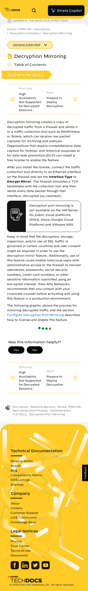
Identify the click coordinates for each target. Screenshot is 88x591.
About (15, 503)
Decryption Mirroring (57, 33)
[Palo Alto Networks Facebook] (15, 568)
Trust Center (20, 545)
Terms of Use (21, 550)
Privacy (16, 541)
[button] (85, 473)
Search (16, 465)
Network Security (43, 406)
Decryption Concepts (24, 33)
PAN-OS (25, 29)
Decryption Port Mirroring (47, 414)
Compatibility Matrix (26, 475)
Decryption (42, 29)
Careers (17, 508)
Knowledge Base (23, 522)
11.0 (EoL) (19, 414)
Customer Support (24, 512)
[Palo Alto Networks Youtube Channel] (46, 568)
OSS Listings (20, 479)
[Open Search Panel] (35, 10)
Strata (61, 406)
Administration (60, 410)
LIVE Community (24, 517)
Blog (14, 470)
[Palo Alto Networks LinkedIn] (25, 568)
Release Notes (22, 461)
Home (11, 29)
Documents (19, 555)
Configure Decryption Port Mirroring (35, 315)
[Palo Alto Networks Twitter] (35, 568)
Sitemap (17, 484)
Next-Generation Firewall (30, 410)
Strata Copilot (66, 10)
